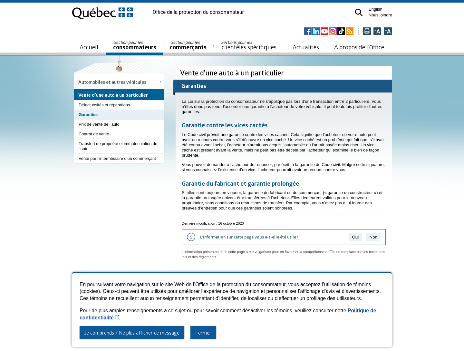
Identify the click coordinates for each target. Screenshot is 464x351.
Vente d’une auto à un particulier (232, 72)
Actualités (306, 47)
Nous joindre (380, 15)
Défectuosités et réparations (104, 104)
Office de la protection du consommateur (198, 12)
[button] (358, 12)
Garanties (88, 114)
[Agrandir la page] (388, 31)
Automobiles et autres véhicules (112, 82)
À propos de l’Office (359, 47)
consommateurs (134, 45)
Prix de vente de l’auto (99, 124)
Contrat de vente (94, 134)
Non (373, 237)
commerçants (188, 45)
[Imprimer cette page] (367, 31)
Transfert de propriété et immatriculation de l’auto (118, 146)
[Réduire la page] (377, 31)
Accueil (89, 47)
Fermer (203, 332)
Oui (355, 237)
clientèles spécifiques (248, 45)
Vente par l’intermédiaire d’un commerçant (117, 158)
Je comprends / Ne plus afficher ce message (131, 332)
